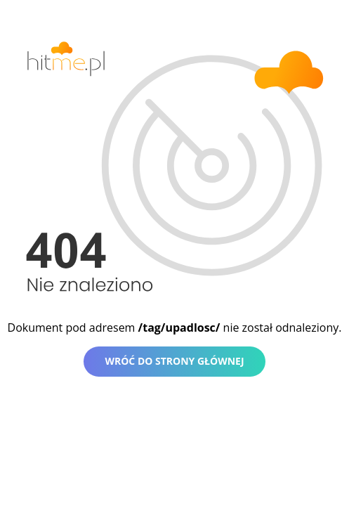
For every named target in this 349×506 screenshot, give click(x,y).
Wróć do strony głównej (174, 361)
